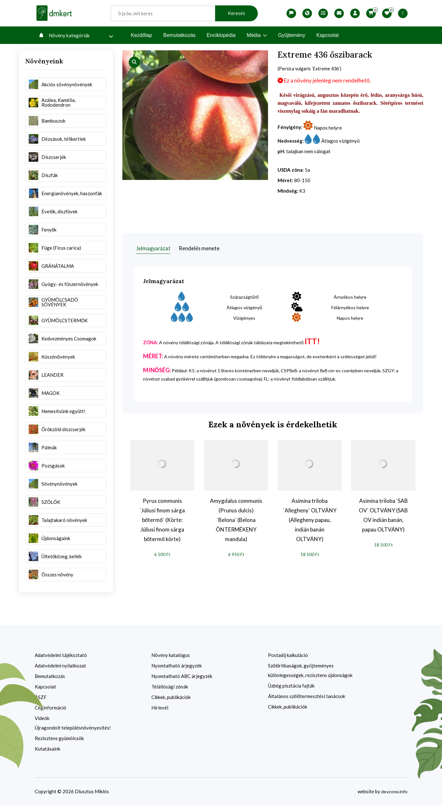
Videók (42, 719)
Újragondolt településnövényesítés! (73, 728)
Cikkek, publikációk (171, 698)
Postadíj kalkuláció (288, 656)
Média (257, 35)
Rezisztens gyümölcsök (59, 739)
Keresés (236, 13)
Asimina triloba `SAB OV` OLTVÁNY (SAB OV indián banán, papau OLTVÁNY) (383, 515)
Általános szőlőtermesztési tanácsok (306, 697)
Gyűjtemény (291, 35)
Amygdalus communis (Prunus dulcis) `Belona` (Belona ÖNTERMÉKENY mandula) (236, 520)
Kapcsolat (327, 35)
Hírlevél (159, 708)
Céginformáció (50, 708)
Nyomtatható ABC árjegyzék (181, 677)
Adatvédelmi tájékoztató (61, 656)
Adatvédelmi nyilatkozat (60, 666)
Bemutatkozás (179, 35)
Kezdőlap (141, 35)
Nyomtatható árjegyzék (176, 666)
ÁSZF (41, 698)
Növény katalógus (170, 656)
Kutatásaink (47, 749)
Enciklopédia (221, 35)
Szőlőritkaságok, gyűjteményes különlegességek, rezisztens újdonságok (310, 671)
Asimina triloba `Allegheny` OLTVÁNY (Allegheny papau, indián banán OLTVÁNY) (310, 520)
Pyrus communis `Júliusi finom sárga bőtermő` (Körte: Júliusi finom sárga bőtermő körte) (162, 520)
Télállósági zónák (169, 687)
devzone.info (394, 792)
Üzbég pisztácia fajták (291, 686)
